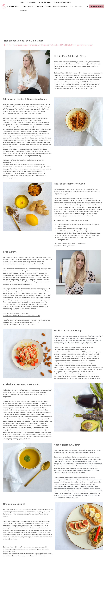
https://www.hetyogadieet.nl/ (65, 238)
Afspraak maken (96, 6)
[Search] (87, 6)
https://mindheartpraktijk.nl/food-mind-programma (22, 313)
